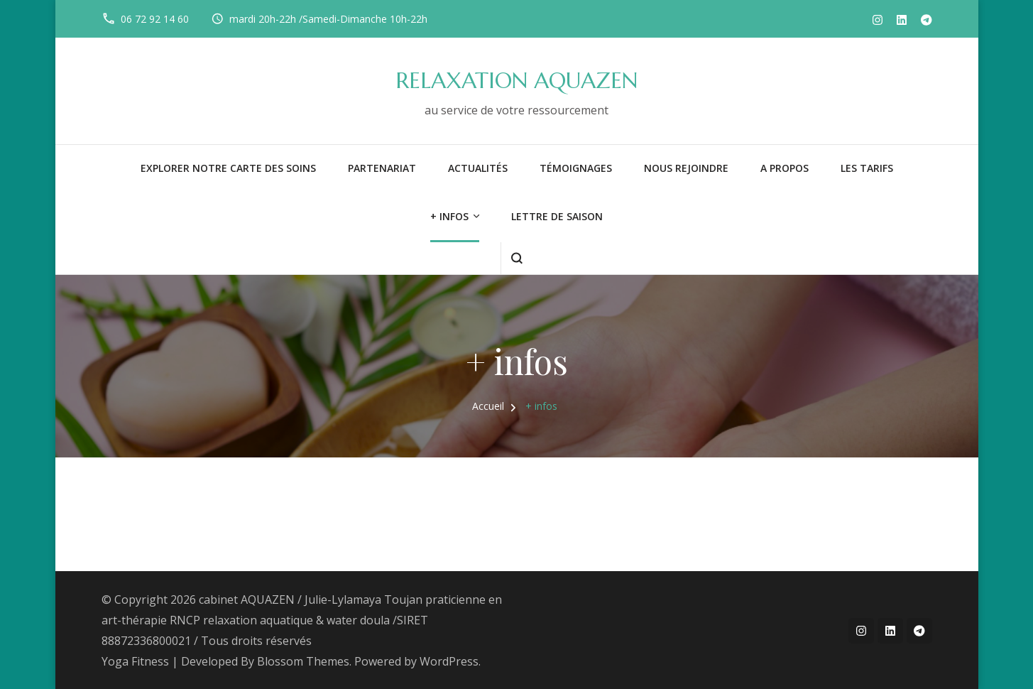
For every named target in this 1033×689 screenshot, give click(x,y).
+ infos (449, 216)
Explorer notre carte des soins (228, 168)
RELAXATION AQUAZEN (516, 80)
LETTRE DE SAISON (557, 216)
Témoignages (576, 168)
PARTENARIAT (382, 168)
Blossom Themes (303, 661)
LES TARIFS (867, 168)
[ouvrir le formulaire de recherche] (516, 258)
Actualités (478, 168)
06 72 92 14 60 (155, 19)
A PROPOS (784, 168)
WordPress (449, 661)
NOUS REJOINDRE (686, 168)
